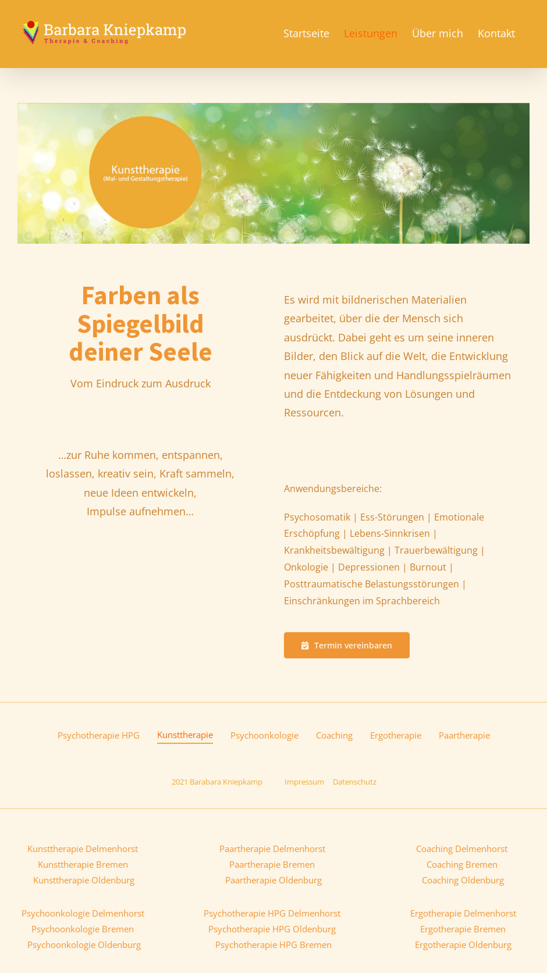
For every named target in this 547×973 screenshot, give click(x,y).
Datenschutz (354, 781)
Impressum (304, 781)
